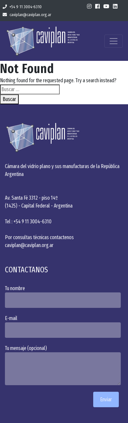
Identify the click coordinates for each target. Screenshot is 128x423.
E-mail (64, 326)
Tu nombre (64, 296)
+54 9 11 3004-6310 (22, 6)
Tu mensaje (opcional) (64, 365)
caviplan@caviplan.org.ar (27, 14)
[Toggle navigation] (113, 41)
